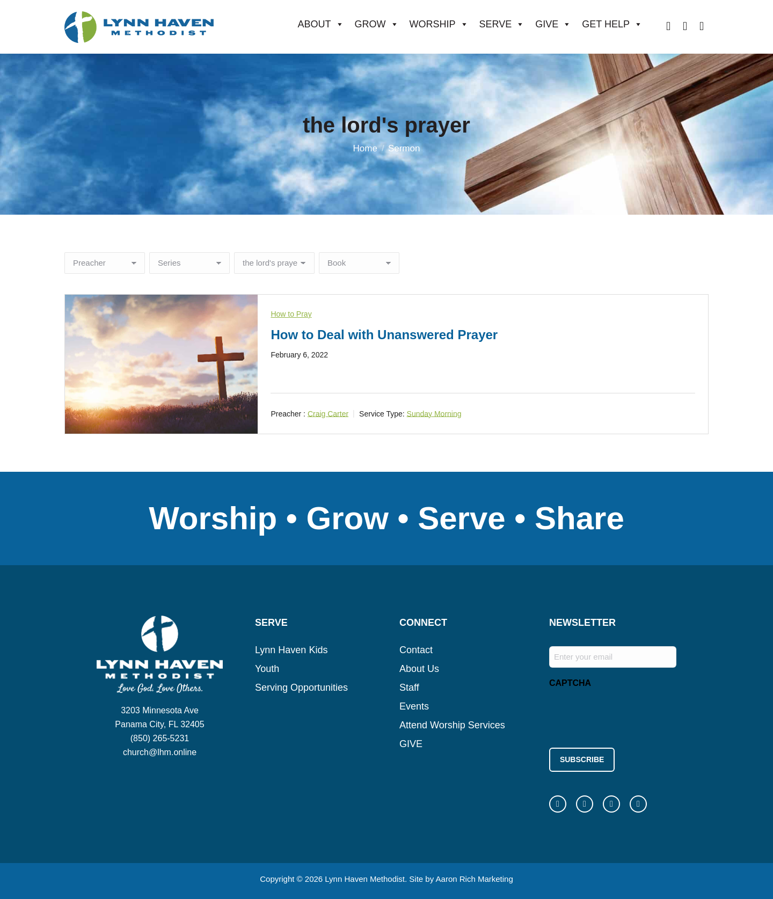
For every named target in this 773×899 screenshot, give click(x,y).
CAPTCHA (570, 683)
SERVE (502, 24)
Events (414, 706)
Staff (409, 687)
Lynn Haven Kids (291, 650)
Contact (416, 650)
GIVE (553, 24)
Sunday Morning (434, 413)
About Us (419, 668)
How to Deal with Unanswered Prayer (384, 334)
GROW (377, 24)
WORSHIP (439, 24)
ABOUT (321, 24)
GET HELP (612, 24)
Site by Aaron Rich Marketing (461, 877)
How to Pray (291, 314)
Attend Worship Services (452, 725)
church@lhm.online (159, 752)
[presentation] (630, 715)
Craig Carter (328, 413)
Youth (267, 668)
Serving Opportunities (301, 687)
